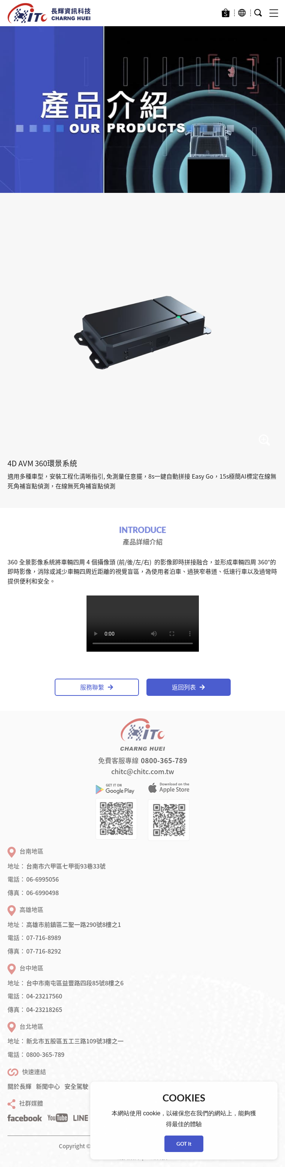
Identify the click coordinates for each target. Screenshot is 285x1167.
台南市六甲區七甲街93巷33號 (66, 865)
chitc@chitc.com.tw (142, 771)
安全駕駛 (76, 1086)
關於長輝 (19, 1086)
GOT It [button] (183, 1143)
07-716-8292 (43, 950)
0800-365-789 (164, 760)
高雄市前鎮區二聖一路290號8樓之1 (73, 924)
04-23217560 (44, 995)
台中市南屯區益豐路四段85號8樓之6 (75, 982)
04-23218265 (44, 1009)
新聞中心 (48, 1086)
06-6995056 (42, 879)
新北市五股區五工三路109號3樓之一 (75, 1040)
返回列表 (188, 686)
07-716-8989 (43, 937)
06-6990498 (42, 892)
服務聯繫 (96, 686)
